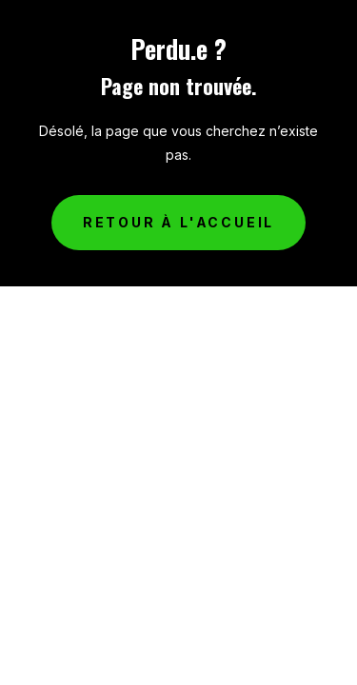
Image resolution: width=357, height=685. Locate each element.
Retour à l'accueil (178, 222)
